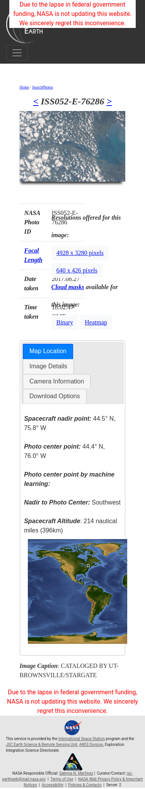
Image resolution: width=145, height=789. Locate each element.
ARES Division (91, 744)
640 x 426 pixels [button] (76, 270)
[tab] (48, 351)
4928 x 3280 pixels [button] (80, 253)
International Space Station (81, 739)
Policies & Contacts (84, 785)
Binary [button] (64, 322)
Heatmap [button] (96, 322)
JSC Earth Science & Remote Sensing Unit (41, 744)
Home (24, 87)
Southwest (72, 502)
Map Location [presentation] (48, 351)
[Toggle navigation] (17, 53)
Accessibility (52, 785)
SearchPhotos (42, 87)
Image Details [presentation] (48, 366)
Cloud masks (67, 287)
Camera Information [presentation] (56, 381)
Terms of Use (61, 779)
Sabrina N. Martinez (76, 773)
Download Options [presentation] (54, 396)
